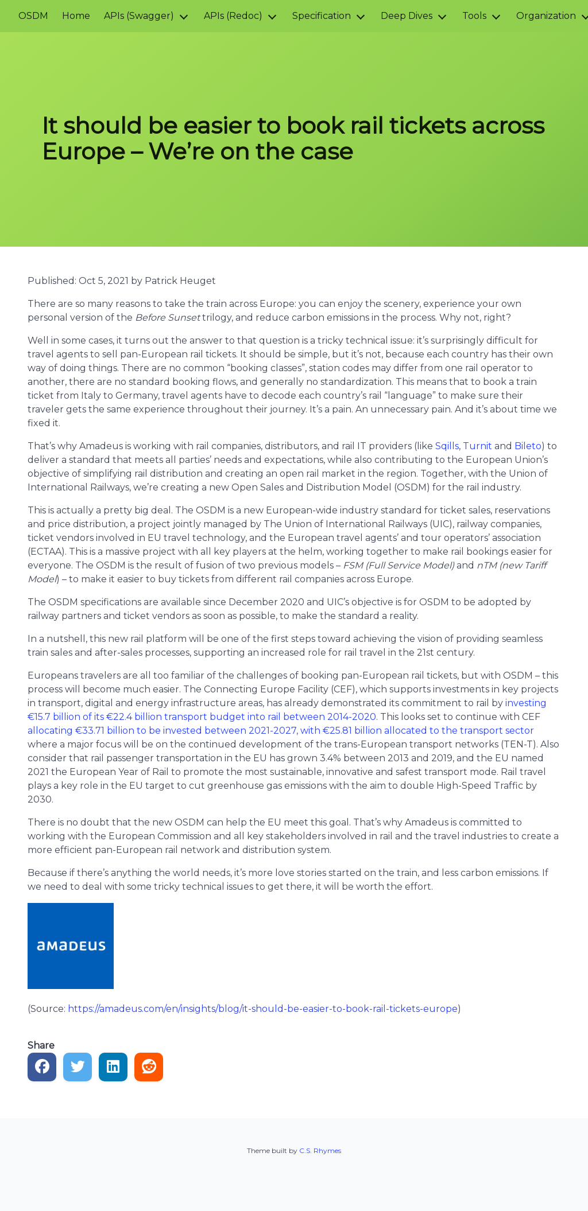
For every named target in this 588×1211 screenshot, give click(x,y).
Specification (321, 15)
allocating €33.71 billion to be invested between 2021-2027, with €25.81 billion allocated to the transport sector (281, 730)
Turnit (477, 446)
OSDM (33, 15)
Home (76, 15)
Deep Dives (406, 15)
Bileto (527, 446)
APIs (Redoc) (233, 15)
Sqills (447, 446)
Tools (474, 15)
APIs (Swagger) (139, 15)
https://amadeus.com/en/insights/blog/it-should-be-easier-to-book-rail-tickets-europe (263, 1008)
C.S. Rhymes (320, 1150)
